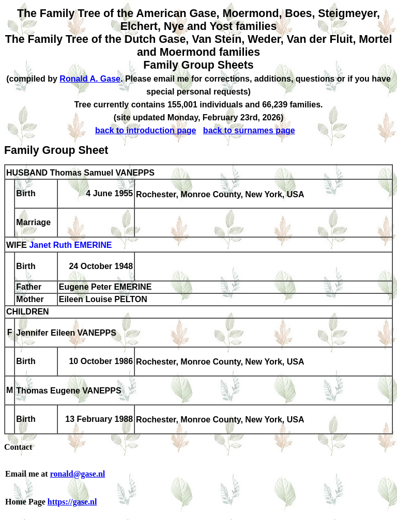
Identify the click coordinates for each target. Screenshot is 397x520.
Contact (18, 447)
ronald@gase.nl (77, 473)
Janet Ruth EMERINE (70, 245)
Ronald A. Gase (89, 78)
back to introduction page (145, 130)
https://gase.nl (72, 501)
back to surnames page (249, 130)
